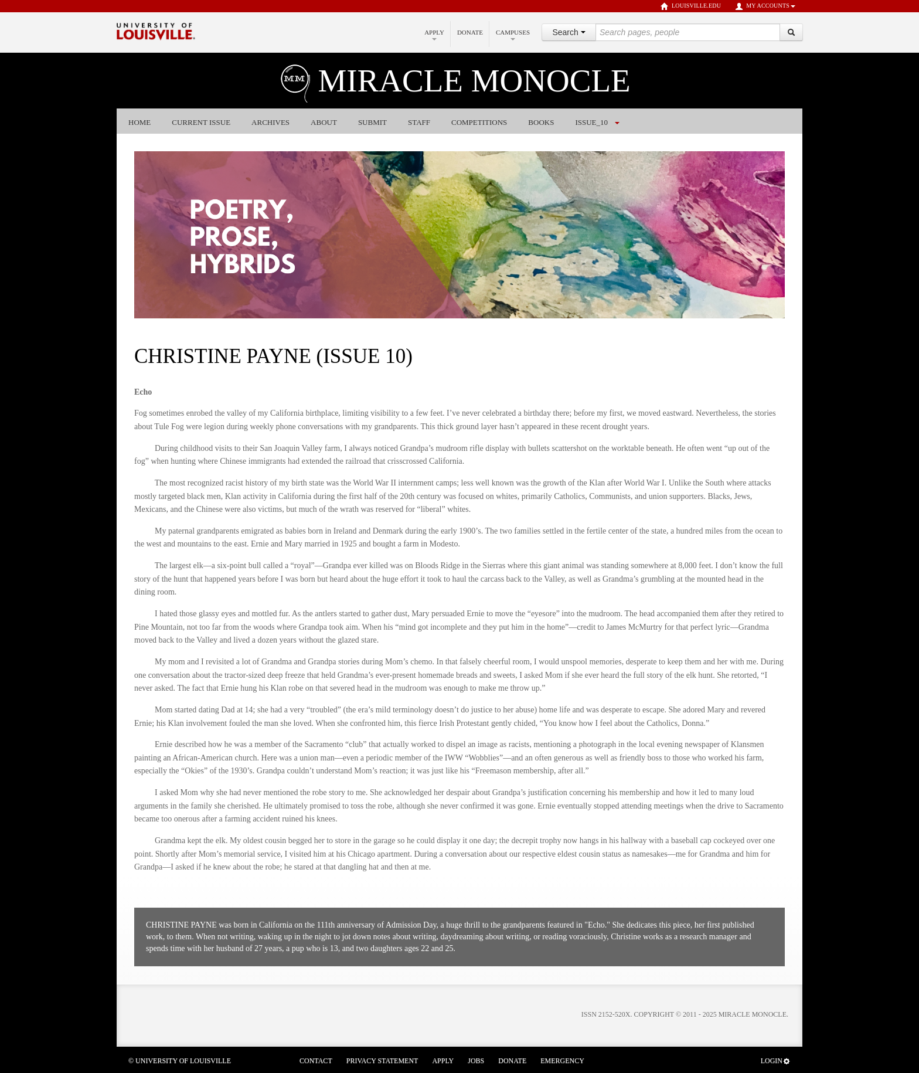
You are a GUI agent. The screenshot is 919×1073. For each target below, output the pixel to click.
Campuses (513, 34)
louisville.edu (691, 6)
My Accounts (765, 6)
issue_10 (591, 122)
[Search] (791, 32)
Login (776, 1061)
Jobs (476, 1061)
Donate (470, 32)
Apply (434, 34)
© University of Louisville (179, 1061)
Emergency (562, 1061)
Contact (315, 1061)
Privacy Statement (382, 1061)
